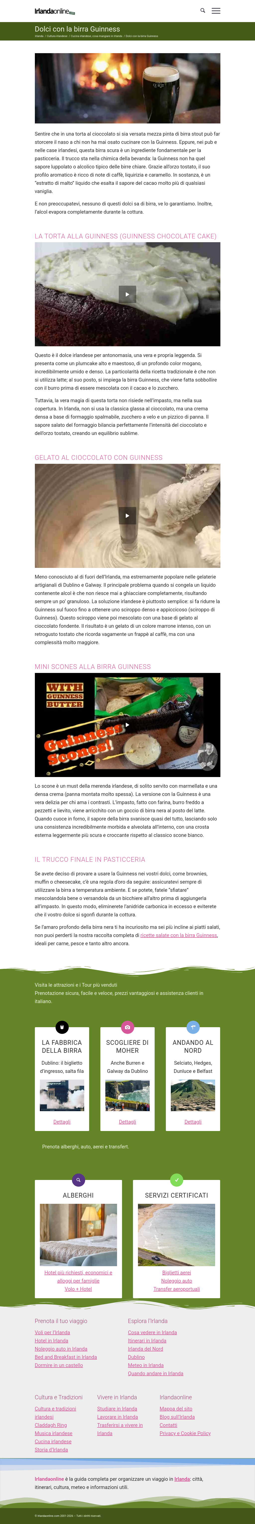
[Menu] (214, 11)
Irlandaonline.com (49, 1516)
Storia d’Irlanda (51, 1450)
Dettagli (61, 1122)
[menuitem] (202, 11)
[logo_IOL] (55, 11)
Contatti (168, 1425)
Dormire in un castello (59, 1365)
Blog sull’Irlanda (177, 1417)
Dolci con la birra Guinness (77, 29)
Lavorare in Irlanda (117, 1417)
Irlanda (182, 1479)
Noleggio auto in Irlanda (61, 1349)
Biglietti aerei (176, 1273)
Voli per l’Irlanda (52, 1332)
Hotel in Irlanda (51, 1341)
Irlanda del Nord (145, 1349)
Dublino (136, 1357)
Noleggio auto (176, 1281)
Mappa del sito (176, 1409)
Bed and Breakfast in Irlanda (66, 1357)
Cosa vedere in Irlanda (152, 1332)
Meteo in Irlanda (146, 1365)
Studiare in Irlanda (117, 1409)
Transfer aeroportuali (176, 1289)
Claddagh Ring (51, 1425)
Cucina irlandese (53, 1442)
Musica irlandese (53, 1433)
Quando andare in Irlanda (156, 1373)
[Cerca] (202, 11)
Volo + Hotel (78, 1289)
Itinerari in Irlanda (147, 1341)
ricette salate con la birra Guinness (178, 935)
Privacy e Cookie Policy (185, 1433)
